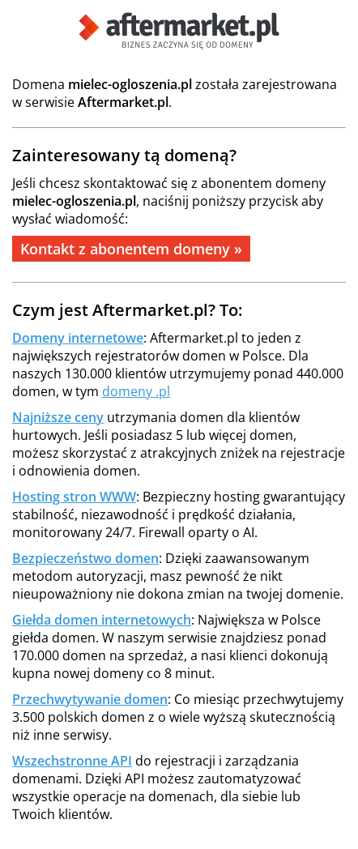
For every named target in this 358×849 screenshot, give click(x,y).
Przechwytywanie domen (90, 699)
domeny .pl (136, 391)
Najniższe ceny (58, 417)
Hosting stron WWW (74, 497)
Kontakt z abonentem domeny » (131, 248)
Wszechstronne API (72, 761)
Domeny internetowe (77, 338)
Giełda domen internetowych (101, 620)
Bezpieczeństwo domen (85, 558)
